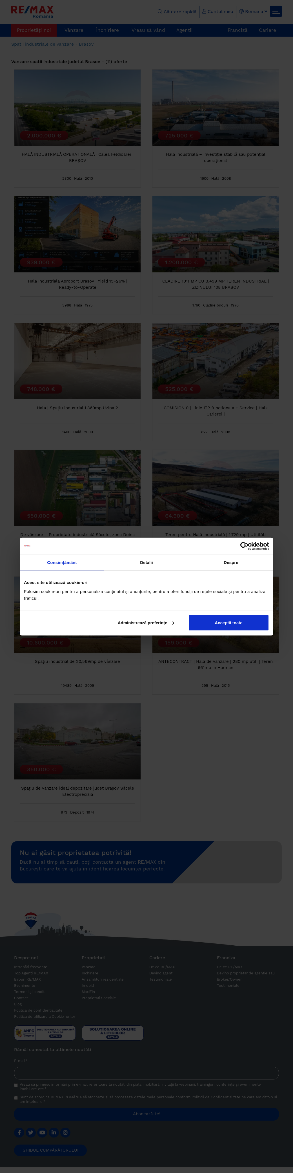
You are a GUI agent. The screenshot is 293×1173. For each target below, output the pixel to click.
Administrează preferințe (146, 622)
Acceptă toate (228, 622)
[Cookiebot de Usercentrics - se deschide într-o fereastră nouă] (244, 546)
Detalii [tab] (146, 562)
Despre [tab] (231, 562)
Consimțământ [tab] (62, 562)
